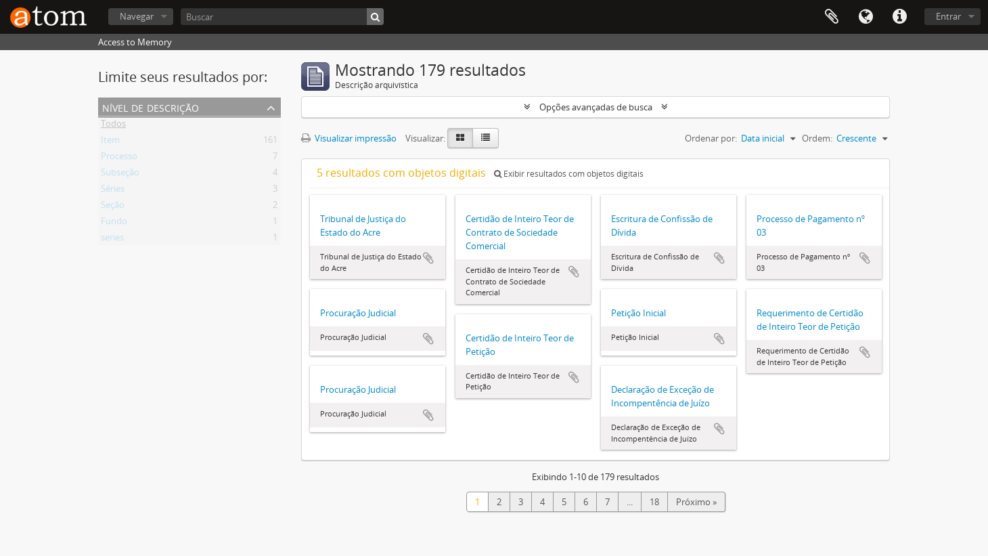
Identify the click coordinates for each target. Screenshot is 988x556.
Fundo (114, 223)
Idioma (865, 17)
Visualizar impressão (349, 138)
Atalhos (899, 17)
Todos (113, 126)
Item (110, 142)
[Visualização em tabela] (485, 138)
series (112, 240)
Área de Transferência (832, 17)
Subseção (120, 175)
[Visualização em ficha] (460, 138)
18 (654, 502)
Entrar (948, 16)
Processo (119, 158)
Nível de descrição (150, 107)
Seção (113, 207)
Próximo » (696, 502)
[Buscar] (282, 16)
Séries (113, 191)
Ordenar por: (711, 138)
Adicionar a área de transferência (428, 258)
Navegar (137, 16)
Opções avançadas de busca (595, 107)
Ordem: (817, 138)
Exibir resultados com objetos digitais (569, 173)
